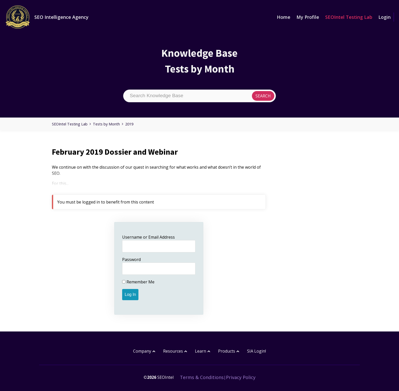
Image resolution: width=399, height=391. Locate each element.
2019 (129, 124)
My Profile (307, 17)
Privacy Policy (240, 377)
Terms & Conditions (202, 377)
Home (283, 17)
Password (131, 259)
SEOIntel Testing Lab (348, 17)
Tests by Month (106, 124)
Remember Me (138, 282)
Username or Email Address (148, 237)
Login (384, 17)
